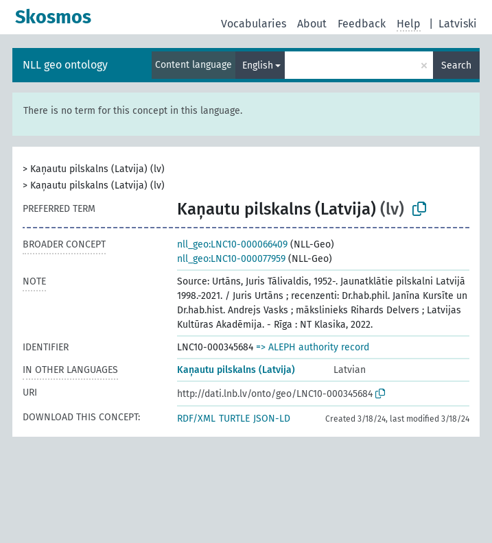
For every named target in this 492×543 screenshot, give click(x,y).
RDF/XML (196, 418)
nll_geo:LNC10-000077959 (231, 259)
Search (456, 65)
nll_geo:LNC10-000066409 (232, 244)
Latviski (457, 23)
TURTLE (234, 418)
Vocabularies (253, 23)
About (312, 23)
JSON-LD (271, 418)
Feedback (362, 23)
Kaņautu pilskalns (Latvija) (236, 370)
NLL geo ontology (65, 64)
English (257, 65)
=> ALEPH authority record (312, 347)
